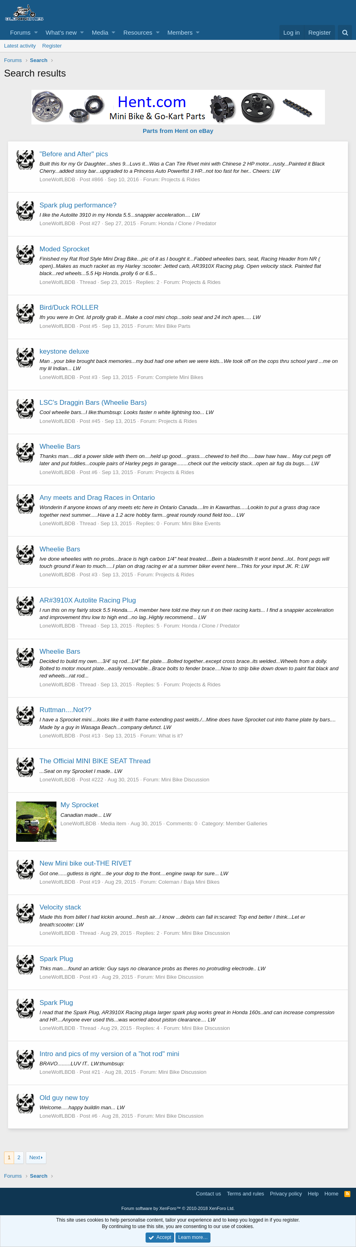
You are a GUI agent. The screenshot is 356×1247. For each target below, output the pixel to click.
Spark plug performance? (78, 205)
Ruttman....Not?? (66, 710)
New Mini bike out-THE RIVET (86, 863)
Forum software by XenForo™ (178, 1208)
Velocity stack (60, 907)
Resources (137, 32)
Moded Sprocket (65, 249)
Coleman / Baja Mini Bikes (189, 882)
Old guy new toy (64, 1098)
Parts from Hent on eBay (178, 130)
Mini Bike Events (201, 523)
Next (34, 1157)
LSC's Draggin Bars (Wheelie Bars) (93, 402)
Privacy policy (286, 1194)
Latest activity (20, 46)
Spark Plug (56, 959)
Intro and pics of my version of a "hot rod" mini (110, 1054)
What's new (61, 32)
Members (180, 32)
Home (332, 1194)
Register (52, 46)
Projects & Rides (181, 179)
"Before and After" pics (74, 154)
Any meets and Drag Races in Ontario (97, 497)
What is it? (171, 736)
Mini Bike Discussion (186, 780)
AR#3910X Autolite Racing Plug (88, 600)
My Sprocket (80, 805)
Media (100, 32)
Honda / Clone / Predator (188, 223)
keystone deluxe (65, 351)
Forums (20, 32)
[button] (36, 32)
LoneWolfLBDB (58, 179)
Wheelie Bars (60, 446)
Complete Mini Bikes (180, 377)
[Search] (345, 32)
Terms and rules (245, 1194)
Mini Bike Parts (173, 326)
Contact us (208, 1194)
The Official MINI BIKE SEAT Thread (95, 761)
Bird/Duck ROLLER (69, 307)
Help (313, 1194)
